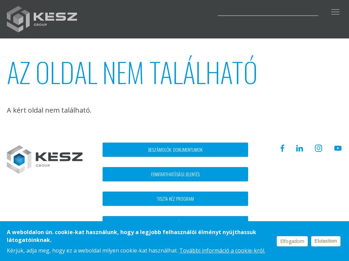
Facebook (148, 10)
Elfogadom (292, 241)
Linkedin (165, 10)
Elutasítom (326, 241)
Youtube (204, 10)
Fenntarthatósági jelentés (175, 174)
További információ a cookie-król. (222, 250)
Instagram (184, 10)
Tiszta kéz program (175, 198)
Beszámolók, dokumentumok (175, 149)
